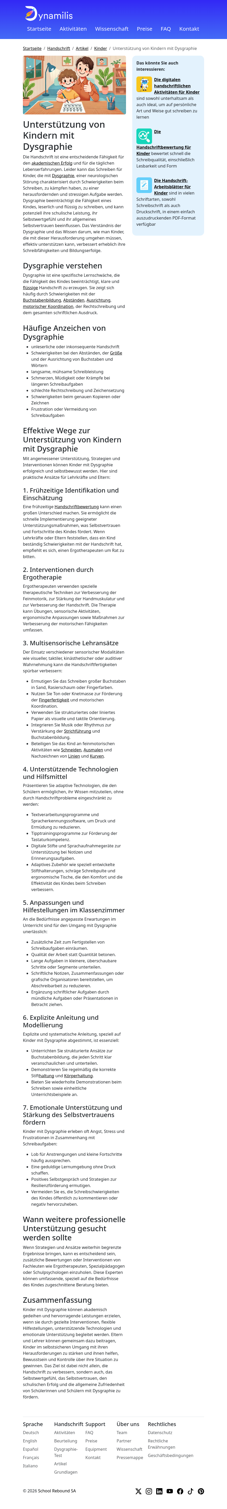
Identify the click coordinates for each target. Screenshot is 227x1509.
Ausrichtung (98, 300)
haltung (46, 1076)
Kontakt (189, 28)
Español (30, 1449)
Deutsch (31, 1432)
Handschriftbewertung (77, 507)
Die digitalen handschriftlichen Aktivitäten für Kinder (177, 86)
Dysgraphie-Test (66, 1452)
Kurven (97, 756)
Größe (116, 353)
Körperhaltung (78, 1076)
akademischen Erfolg (51, 163)
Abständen (73, 300)
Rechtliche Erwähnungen (161, 1444)
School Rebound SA (57, 1491)
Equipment (96, 1449)
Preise (145, 28)
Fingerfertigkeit (54, 700)
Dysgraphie (63, 175)
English (30, 1441)
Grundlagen (66, 1472)
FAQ (166, 28)
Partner (124, 1441)
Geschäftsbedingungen (170, 1455)
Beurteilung (65, 1441)
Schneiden (71, 750)
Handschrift (58, 48)
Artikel (82, 48)
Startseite (39, 28)
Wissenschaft (111, 28)
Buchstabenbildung (42, 300)
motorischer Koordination (48, 306)
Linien (74, 756)
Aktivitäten (73, 28)
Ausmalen (93, 750)
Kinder (100, 48)
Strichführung (77, 731)
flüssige (30, 288)
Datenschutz (160, 1432)
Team (122, 1432)
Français (31, 1457)
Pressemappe (130, 1457)
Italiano (30, 1466)
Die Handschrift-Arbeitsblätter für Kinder (172, 187)
